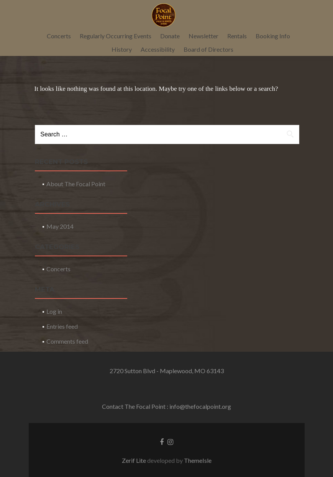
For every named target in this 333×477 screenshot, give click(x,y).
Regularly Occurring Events (115, 35)
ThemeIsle (198, 460)
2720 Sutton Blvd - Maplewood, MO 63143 (167, 370)
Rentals (237, 35)
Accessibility (158, 49)
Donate (170, 35)
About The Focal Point (75, 183)
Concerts (59, 35)
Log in (54, 311)
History (122, 49)
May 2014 (60, 226)
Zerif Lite (134, 460)
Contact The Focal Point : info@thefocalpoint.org (166, 406)
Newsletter (203, 35)
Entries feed (62, 326)
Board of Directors (208, 49)
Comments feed (67, 341)
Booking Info (273, 35)
